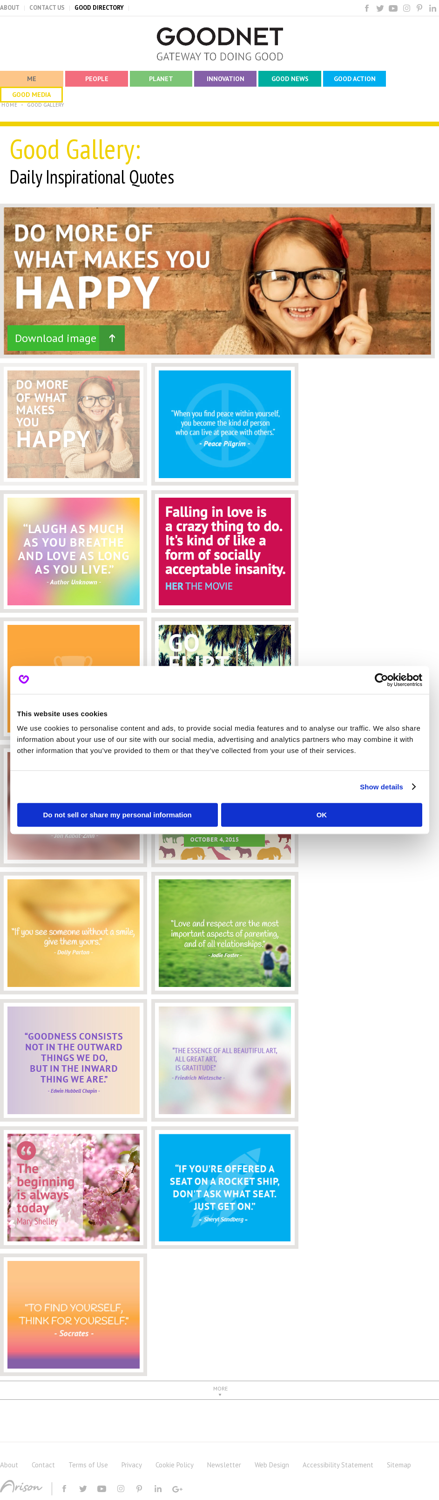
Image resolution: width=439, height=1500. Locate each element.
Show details (381, 787)
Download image (55, 338)
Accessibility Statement (338, 1464)
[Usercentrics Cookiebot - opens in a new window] (381, 680)
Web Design (272, 1464)
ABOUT (10, 8)
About (9, 1464)
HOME (9, 105)
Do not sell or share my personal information (117, 815)
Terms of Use (88, 1464)
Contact (43, 1464)
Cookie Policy (174, 1464)
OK (322, 815)
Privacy (132, 1464)
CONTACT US (47, 8)
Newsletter (224, 1464)
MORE (220, 1388)
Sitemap (399, 1464)
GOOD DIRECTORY (99, 8)
